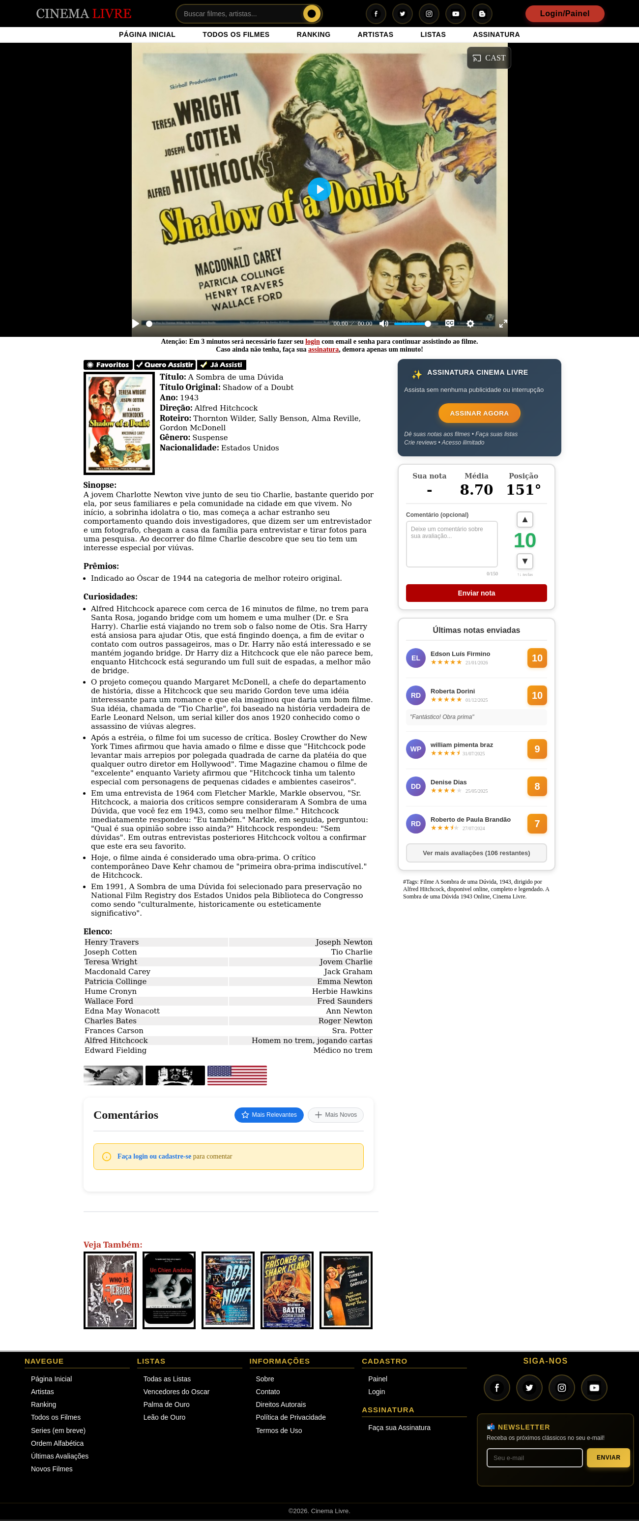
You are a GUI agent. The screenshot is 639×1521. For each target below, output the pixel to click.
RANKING (314, 34)
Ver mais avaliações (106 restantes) (476, 857)
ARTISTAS (376, 34)
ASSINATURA (496, 34)
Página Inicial (51, 1380)
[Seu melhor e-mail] (535, 1459)
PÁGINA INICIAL (147, 34)
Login (376, 1393)
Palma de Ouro (167, 1406)
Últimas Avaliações (59, 1457)
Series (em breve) (58, 1432)
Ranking (43, 1406)
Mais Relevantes (257, 1116)
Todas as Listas (167, 1380)
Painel (377, 1380)
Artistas (42, 1393)
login (312, 341)
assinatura (323, 349)
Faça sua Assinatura (399, 1429)
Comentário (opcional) (437, 517)
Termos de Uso (279, 1432)
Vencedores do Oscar (177, 1393)
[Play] (136, 323)
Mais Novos (332, 1116)
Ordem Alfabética (57, 1445)
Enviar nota (476, 597)
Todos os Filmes (56, 1419)
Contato (268, 1393)
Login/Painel (565, 13)
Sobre (265, 1380)
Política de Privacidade (291, 1419)
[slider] (238, 323)
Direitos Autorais (281, 1406)
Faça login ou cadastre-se (154, 1158)
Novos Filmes (52, 1470)
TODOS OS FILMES (236, 34)
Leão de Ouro (165, 1419)
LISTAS (433, 34)
